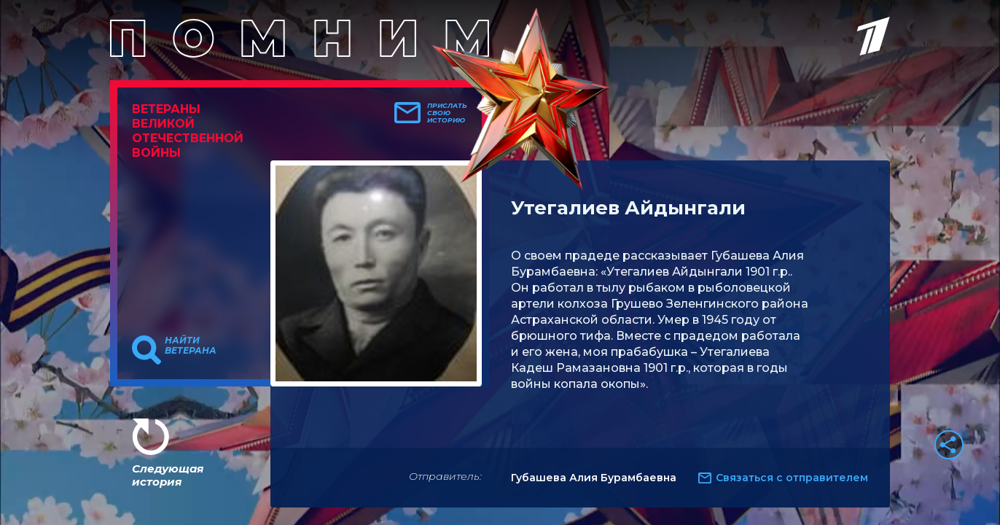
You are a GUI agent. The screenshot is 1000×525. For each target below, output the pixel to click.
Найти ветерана (190, 345)
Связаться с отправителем (792, 477)
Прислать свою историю (447, 113)
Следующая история (167, 475)
